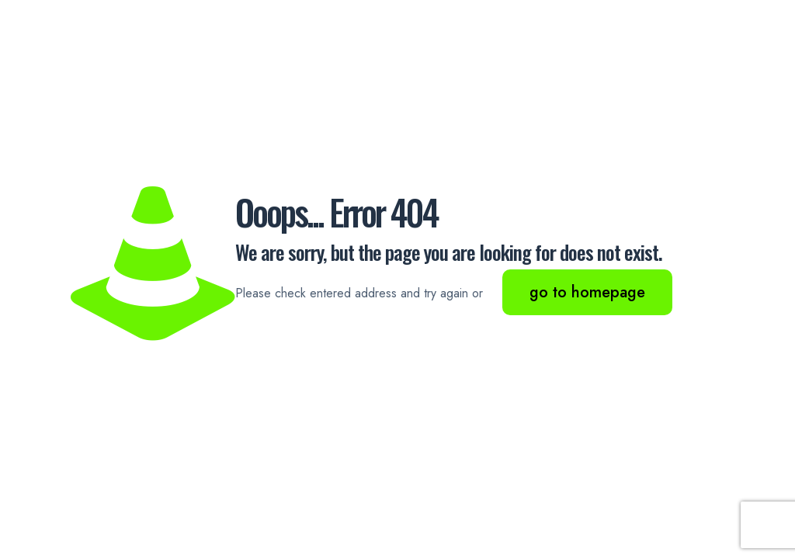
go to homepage (587, 292)
